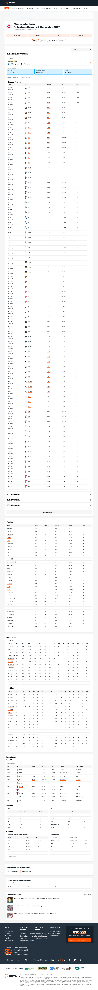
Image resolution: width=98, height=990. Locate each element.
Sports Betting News (27, 936)
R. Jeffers (9, 574)
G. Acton (9, 531)
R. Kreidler (9, 580)
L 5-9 (33, 783)
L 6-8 (48, 277)
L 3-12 (48, 87)
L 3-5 (48, 232)
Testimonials (8, 940)
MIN (9, 847)
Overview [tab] (17, 35)
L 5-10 (48, 122)
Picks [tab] (59, 35)
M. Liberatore (79, 800)
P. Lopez (9, 592)
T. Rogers (9, 620)
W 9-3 (48, 476)
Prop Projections (46, 8)
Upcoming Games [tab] (12, 78)
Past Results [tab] (25, 78)
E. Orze (8, 608)
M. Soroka (78, 783)
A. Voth (10, 703)
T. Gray (9, 568)
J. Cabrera (78, 776)
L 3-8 (48, 202)
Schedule (35, 40)
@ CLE (29, 182)
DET (29, 366)
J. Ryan (9, 623)
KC (28, 217)
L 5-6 (48, 217)
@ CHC (29, 167)
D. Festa (9, 559)
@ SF (29, 461)
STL (20, 797)
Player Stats (52, 40)
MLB (6, 8)
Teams (86, 8)
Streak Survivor (56, 931)
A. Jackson (10, 571)
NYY (29, 426)
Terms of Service (40, 960)
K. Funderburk (10, 562)
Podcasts (23, 938)
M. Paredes (10, 611)
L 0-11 (48, 366)
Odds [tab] (38, 35)
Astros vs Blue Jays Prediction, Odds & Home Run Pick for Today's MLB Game (35, 913)
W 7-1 (48, 92)
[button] (90, 54)
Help (18, 960)
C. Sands (9, 626)
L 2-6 (48, 307)
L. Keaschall (10, 577)
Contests (55, 927)
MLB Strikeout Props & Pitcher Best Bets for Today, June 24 (30, 906)
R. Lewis (9, 589)
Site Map (9, 960)
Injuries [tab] (81, 35)
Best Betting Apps (41, 938)
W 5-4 (48, 137)
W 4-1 (48, 107)
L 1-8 (48, 167)
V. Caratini (9, 550)
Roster (43, 40)
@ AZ (20, 776)
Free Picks (29, 8)
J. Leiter (78, 786)
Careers (7, 933)
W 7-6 (48, 461)
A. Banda (9, 537)
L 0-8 (48, 351)
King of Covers (55, 933)
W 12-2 (33, 790)
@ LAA (29, 441)
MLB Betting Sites (13, 871)
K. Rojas (10, 743)
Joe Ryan (72, 847)
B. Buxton (9, 546)
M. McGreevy (79, 796)
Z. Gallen (78, 779)
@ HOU (29, 107)
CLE (29, 137)
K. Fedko (9, 556)
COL (29, 92)
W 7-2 (48, 321)
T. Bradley (9, 543)
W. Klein (78, 772)
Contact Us (8, 931)
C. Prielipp (9, 614)
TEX (29, 476)
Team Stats (62, 40)
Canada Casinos (41, 936)
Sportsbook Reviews (27, 934)
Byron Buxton (73, 837)
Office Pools (54, 936)
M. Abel (9, 528)
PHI (28, 292)
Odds (36, 8)
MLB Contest (77, 8)
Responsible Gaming (27, 941)
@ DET (29, 396)
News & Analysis (66, 8)
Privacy (27, 960)
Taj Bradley (73, 850)
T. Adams (9, 534)
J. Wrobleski (79, 769)
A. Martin (9, 595)
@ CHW (30, 381)
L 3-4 (48, 152)
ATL (29, 307)
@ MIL (29, 262)
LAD (29, 87)
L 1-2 (48, 292)
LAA (29, 152)
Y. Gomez (9, 565)
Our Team (7, 936)
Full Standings (12, 856)
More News (87, 894)
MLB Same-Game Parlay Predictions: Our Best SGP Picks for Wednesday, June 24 (36, 898)
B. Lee (8, 586)
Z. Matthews (10, 599)
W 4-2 (33, 776)
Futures (55, 8)
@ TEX (21, 786)
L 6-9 (33, 800)
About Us (8, 927)
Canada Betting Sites (42, 934)
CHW (29, 351)
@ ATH (29, 337)
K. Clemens (10, 553)
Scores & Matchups (18, 8)
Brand (6, 938)
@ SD (29, 322)
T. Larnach (9, 583)
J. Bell (8, 540)
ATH (29, 202)
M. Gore (78, 793)
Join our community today (79, 940)
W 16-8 (33, 779)
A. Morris (9, 602)
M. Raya (9, 617)
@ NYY (29, 122)
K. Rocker (78, 790)
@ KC (29, 247)
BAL (29, 277)
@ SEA (29, 232)
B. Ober (9, 605)
